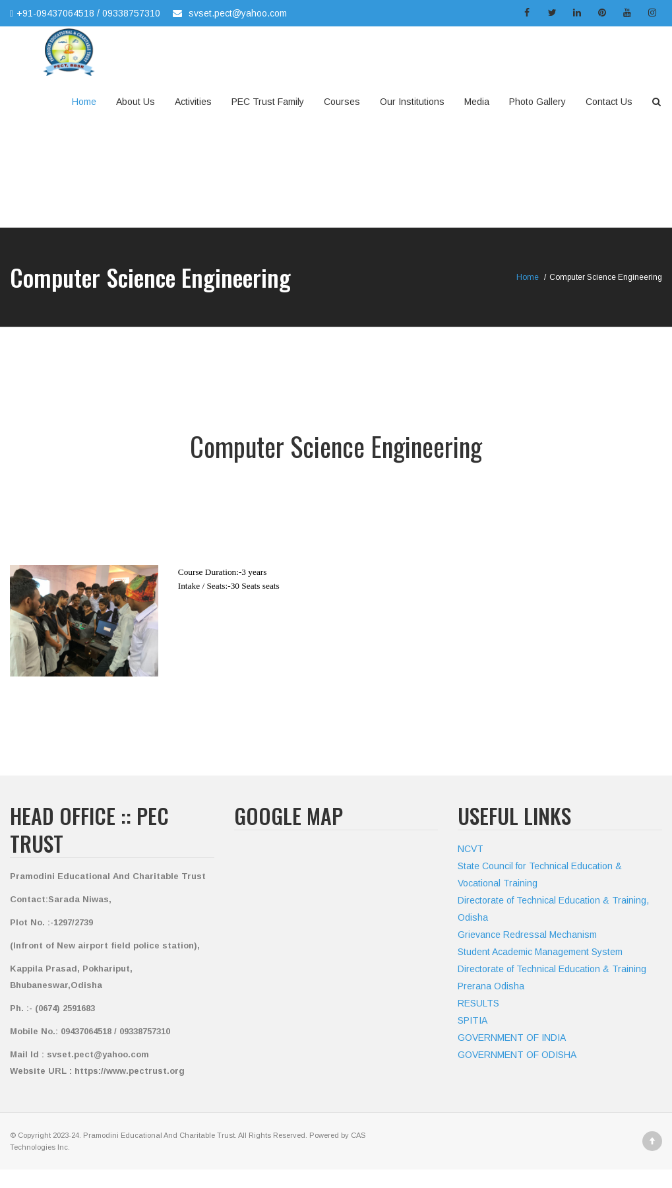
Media (476, 101)
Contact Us (609, 101)
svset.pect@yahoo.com (238, 13)
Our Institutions (412, 101)
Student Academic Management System (540, 951)
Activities (193, 101)
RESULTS (478, 1003)
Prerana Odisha (491, 986)
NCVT (470, 848)
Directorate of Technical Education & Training (552, 969)
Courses (342, 101)
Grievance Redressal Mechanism (527, 934)
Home (84, 101)
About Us (135, 101)
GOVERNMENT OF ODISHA (517, 1054)
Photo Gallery (537, 101)
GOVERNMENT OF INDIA (512, 1037)
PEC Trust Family (267, 101)
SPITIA (472, 1020)
